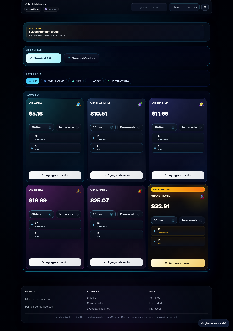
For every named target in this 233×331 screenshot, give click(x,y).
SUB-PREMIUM (54, 81)
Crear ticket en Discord (101, 303)
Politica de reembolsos (39, 307)
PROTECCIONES (118, 81)
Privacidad (155, 303)
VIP (32, 81)
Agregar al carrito (55, 175)
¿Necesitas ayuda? (213, 323)
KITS (76, 81)
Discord (91, 298)
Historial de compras (37, 299)
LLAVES (94, 81)
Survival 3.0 (40, 59)
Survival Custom (81, 59)
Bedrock (192, 7)
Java (176, 7)
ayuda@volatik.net (98, 309)
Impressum (155, 309)
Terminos (154, 298)
